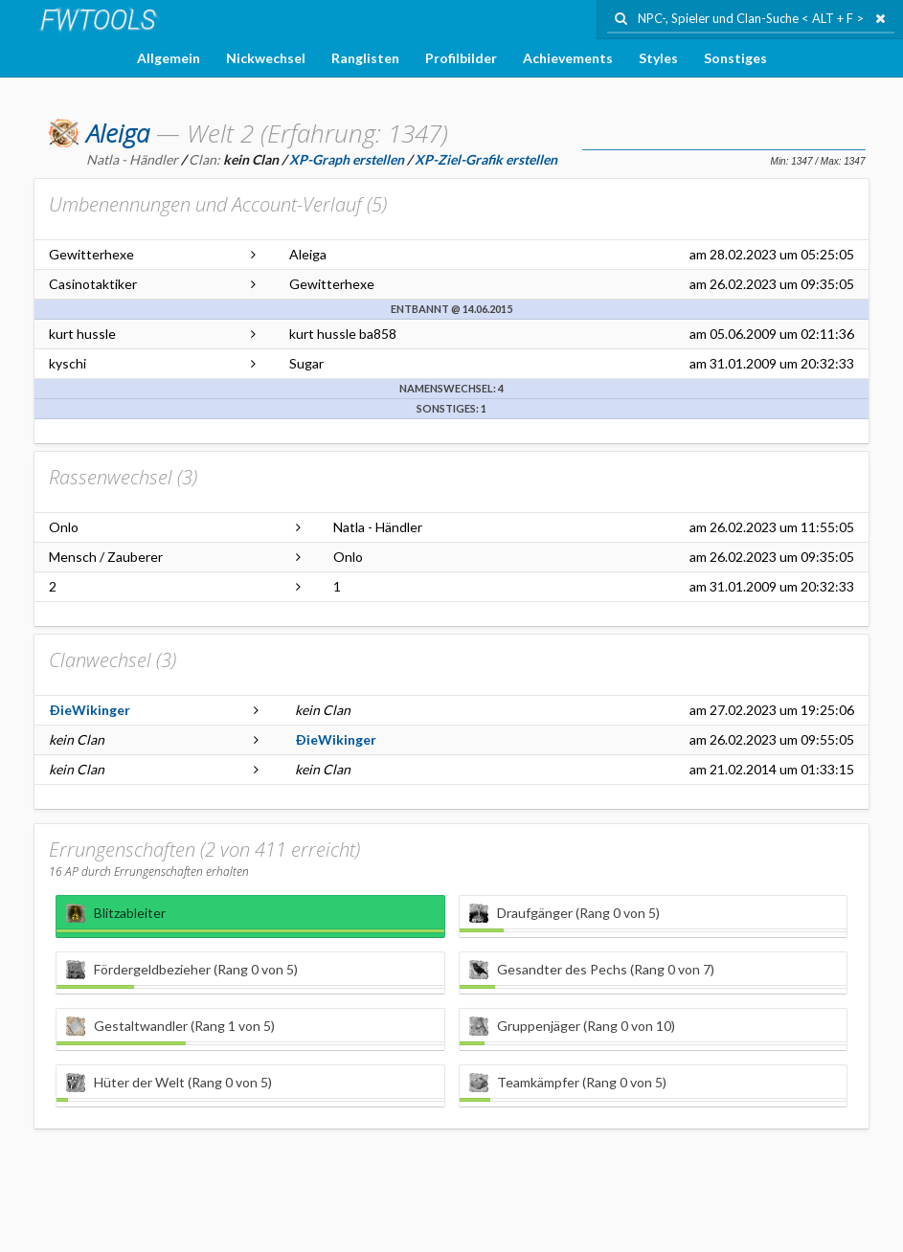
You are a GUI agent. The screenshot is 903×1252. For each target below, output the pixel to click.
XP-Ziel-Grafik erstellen (486, 159)
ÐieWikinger (89, 710)
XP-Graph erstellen (346, 159)
